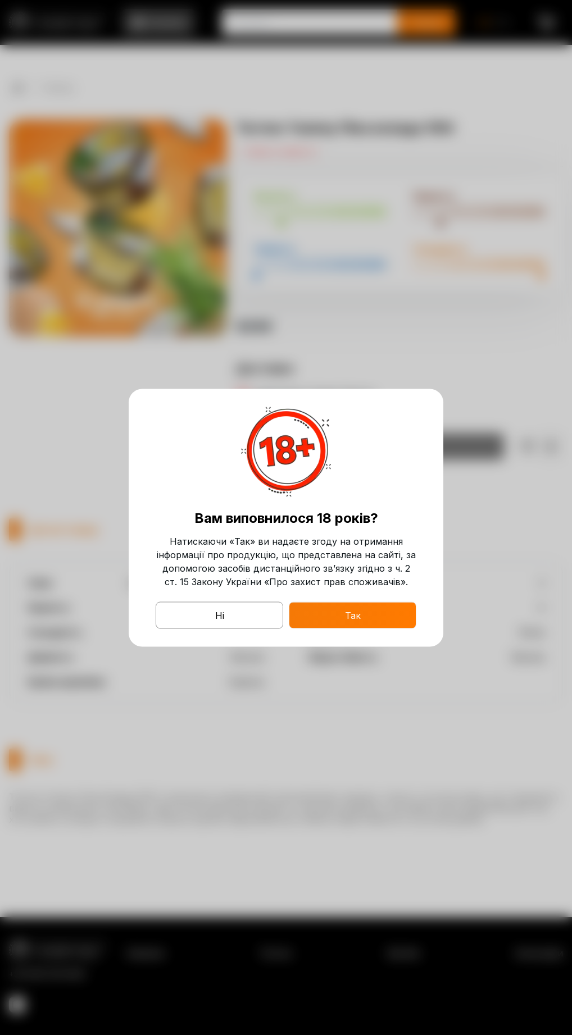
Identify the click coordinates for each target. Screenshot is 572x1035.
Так (353, 615)
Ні (219, 615)
